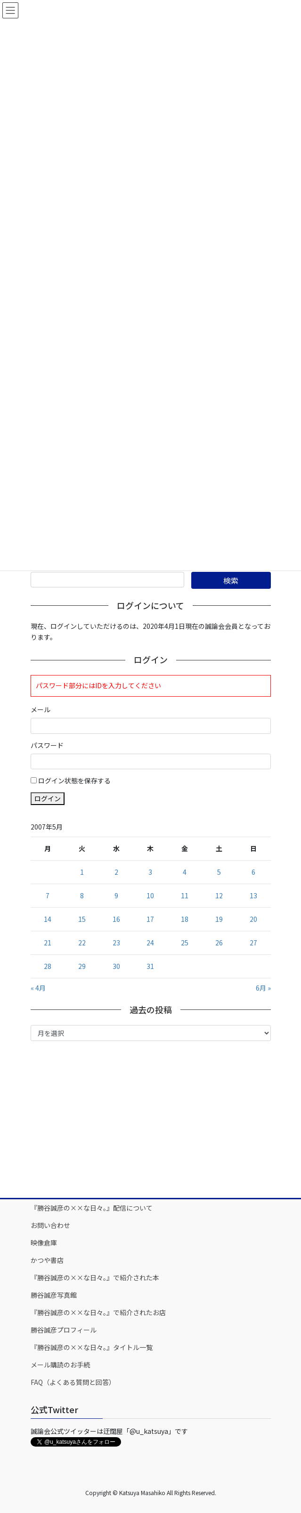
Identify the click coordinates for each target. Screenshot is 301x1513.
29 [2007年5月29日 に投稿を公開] (82, 966)
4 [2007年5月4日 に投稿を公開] (185, 872)
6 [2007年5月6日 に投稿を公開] (253, 872)
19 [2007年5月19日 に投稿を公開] (219, 919)
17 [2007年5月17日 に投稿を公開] (150, 919)
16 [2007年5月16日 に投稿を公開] (116, 919)
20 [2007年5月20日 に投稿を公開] (253, 919)
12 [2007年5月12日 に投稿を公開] (219, 895)
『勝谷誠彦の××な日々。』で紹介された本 (95, 1277)
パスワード (47, 745)
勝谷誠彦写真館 (54, 1295)
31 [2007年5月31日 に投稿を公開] (150, 966)
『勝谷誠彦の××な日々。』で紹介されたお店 (98, 1312)
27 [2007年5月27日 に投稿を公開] (253, 942)
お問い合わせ (50, 1225)
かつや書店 (47, 1260)
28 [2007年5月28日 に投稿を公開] (47, 966)
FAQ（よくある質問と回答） (73, 1382)
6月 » (263, 987)
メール (40, 709)
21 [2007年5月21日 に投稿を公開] (47, 942)
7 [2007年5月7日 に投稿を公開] (47, 895)
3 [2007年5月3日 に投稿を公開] (150, 872)
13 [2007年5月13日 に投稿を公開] (253, 895)
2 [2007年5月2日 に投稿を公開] (116, 872)
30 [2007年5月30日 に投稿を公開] (116, 966)
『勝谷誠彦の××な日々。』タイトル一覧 (92, 1347)
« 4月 (38, 987)
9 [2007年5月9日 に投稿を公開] (116, 895)
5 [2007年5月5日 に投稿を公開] (219, 872)
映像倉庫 (44, 1242)
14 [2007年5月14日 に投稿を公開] (47, 919)
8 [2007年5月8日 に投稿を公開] (82, 895)
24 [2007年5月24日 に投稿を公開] (150, 942)
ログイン (47, 798)
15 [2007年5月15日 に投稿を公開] (82, 919)
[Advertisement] (151, 1119)
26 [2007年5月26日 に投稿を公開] (219, 942)
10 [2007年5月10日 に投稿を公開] (150, 895)
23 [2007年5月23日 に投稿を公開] (116, 942)
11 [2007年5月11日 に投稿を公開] (184, 895)
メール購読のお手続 (60, 1364)
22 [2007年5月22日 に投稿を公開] (82, 942)
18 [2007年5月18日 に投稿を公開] (184, 919)
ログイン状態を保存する (74, 780)
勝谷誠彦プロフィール (64, 1329)
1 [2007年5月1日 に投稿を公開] (82, 872)
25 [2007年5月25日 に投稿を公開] (184, 942)
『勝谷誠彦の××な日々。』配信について (92, 1207)
